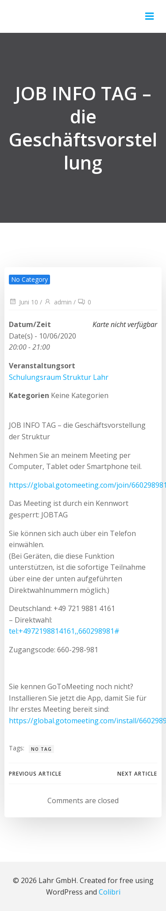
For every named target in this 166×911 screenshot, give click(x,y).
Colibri (109, 892)
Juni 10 (23, 302)
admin (58, 302)
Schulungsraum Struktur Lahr (58, 377)
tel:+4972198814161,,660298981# (64, 631)
